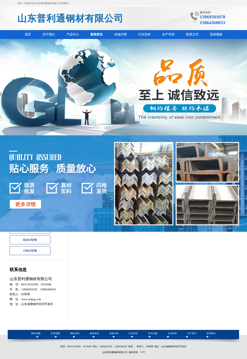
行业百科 (133, 333)
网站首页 (75, 333)
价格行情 (113, 333)
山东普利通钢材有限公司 (70, 18)
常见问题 (152, 333)
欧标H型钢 (30, 239)
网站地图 (36, 333)
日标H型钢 (30, 250)
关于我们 (191, 333)
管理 (142, 352)
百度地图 (55, 333)
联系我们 (211, 333)
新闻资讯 (94, 333)
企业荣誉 (172, 333)
